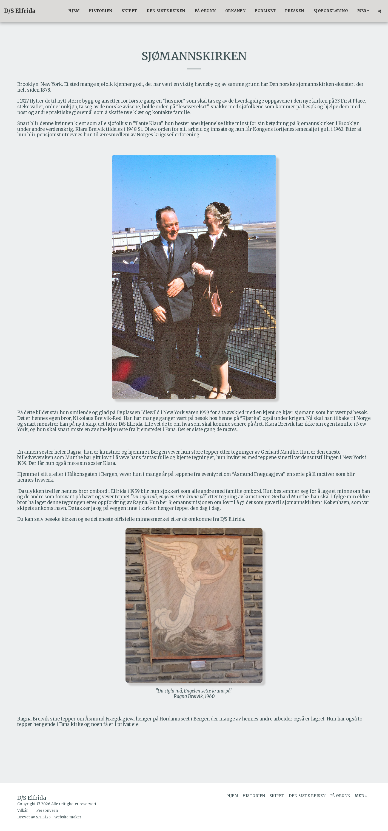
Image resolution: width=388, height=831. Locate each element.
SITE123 (43, 817)
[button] (380, 11)
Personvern (47, 810)
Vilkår (22, 810)
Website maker (67, 817)
